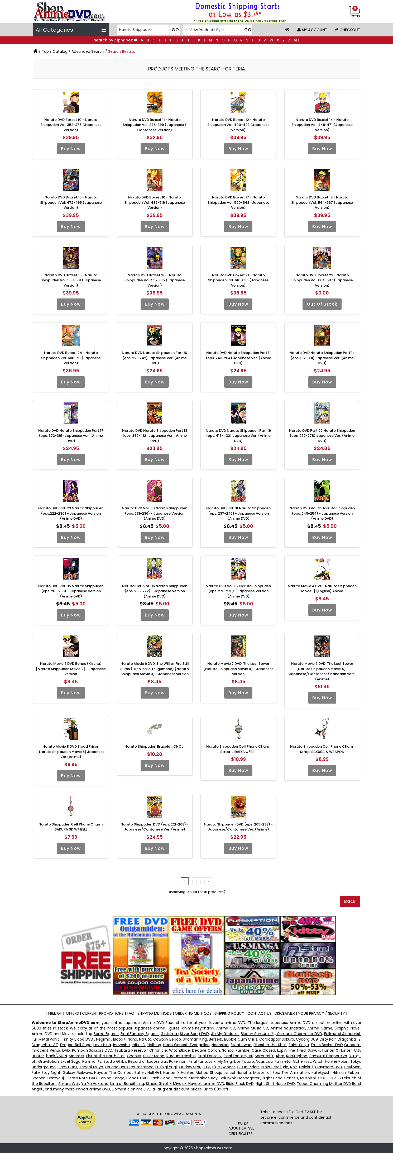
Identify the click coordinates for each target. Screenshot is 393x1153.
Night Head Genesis (280, 1078)
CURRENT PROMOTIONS (103, 1013)
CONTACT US (259, 1013)
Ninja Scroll (271, 1067)
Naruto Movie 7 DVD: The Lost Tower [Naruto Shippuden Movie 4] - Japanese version (238, 668)
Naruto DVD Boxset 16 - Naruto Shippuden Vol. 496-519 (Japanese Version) (154, 202)
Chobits (134, 1056)
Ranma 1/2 (92, 1061)
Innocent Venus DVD (51, 1050)
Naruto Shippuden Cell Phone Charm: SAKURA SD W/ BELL (71, 827)
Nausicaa (264, 1061)
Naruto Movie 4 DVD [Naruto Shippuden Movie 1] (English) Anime (322, 588)
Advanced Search (87, 51)
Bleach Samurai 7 (257, 1033)
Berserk (215, 1039)
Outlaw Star (189, 1067)
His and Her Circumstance (129, 1067)
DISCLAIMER (284, 1013)
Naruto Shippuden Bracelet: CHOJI (154, 746)
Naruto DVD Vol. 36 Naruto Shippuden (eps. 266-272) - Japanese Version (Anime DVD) (154, 591)
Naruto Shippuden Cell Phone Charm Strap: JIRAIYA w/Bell (238, 749)
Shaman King (195, 1039)
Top (45, 51)
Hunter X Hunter (337, 1050)
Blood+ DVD (136, 1078)
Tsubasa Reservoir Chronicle (140, 1050)
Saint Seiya (299, 1044)
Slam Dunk (67, 1067)
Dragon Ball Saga (76, 1044)
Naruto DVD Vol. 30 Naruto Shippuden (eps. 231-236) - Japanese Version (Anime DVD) (154, 513)
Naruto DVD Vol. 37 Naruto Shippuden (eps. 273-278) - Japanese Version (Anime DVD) (238, 591)
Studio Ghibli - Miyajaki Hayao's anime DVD (185, 1083)
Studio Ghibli (114, 1061)
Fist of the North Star (105, 1056)
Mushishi (308, 1078)
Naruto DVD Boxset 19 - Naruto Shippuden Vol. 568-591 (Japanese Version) (71, 280)
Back (350, 901)
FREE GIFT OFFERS (63, 1013)
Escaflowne (241, 1044)
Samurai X (264, 1056)
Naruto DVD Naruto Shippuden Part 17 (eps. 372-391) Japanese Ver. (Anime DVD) (70, 435)
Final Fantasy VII (238, 1056)
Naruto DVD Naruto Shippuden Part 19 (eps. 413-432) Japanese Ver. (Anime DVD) (238, 435)
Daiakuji (306, 1067)
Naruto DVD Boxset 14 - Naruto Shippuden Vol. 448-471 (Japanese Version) (322, 124)
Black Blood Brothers (168, 1078)
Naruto (145, 1039)
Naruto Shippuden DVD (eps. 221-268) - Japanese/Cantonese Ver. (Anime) (155, 827)
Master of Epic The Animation (281, 1072)
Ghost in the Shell (269, 1044)
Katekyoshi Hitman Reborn (336, 1072)
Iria (285, 1067)
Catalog (60, 51)
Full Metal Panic (46, 1039)
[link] (244, 1110)
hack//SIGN (56, 1056)
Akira (280, 1056)
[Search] (148, 30)
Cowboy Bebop (167, 1039)
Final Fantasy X (202, 1061)
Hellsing (154, 1044)
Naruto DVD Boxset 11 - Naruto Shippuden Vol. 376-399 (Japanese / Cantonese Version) (154, 124)
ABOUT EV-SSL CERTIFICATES (241, 1131)
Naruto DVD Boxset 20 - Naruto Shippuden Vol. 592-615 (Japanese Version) (154, 280)
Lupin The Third (291, 1050)
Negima (103, 1039)
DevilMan (352, 1067)
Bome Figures (106, 1033)
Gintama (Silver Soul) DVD (185, 1033)
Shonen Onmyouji (48, 1078)
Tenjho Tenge (111, 1078)
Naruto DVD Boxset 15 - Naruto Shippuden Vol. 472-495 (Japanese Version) (71, 202)
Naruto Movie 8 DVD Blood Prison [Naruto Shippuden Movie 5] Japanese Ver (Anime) (70, 751)
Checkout (347, 29)
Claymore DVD (328, 1067)
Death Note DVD (82, 1078)
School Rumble (236, 1050)
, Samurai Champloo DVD (298, 1033)
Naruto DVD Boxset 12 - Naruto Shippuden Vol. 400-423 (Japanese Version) (238, 124)
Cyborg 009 (307, 1039)
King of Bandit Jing (127, 1083)
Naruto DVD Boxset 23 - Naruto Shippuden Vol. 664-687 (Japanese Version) (322, 280)
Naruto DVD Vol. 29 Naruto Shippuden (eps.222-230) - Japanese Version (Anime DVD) (70, 513)
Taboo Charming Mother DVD (324, 1083)
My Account (312, 29)
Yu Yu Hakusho (94, 1083)
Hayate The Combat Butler (119, 1072)
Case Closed (263, 1050)
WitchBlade (179, 1050)
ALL (296, 40)
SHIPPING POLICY (229, 1013)
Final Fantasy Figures (140, 1033)
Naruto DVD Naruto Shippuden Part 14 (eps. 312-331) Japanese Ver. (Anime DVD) (322, 358)
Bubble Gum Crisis (240, 1039)
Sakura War (68, 1083)
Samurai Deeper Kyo (328, 1056)
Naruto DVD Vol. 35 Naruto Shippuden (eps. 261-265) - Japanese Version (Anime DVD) (70, 591)
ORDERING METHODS (193, 1013)
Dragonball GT (45, 1044)
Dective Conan (206, 1050)
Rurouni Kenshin (181, 1056)
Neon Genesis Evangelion (186, 1044)
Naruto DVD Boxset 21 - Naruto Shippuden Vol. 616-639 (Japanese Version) (238, 280)
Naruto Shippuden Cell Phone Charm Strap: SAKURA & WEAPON (322, 749)
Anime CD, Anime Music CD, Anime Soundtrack (260, 1028)
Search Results (121, 51)
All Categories (71, 30)
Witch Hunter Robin (330, 1061)
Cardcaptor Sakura (276, 1039)
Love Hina (102, 1044)
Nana (132, 1039)
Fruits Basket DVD (327, 1044)
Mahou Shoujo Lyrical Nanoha (223, 1072)
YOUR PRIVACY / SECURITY (321, 1013)
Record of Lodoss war (147, 1061)
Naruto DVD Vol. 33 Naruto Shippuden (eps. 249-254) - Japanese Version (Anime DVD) (322, 513)
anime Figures (166, 1028)
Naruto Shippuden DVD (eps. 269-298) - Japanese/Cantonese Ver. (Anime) (238, 827)
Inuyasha (121, 1044)
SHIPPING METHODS (154, 1013)
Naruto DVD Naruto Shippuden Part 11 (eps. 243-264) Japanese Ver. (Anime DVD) (238, 358)
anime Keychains (198, 1028)
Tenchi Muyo (91, 1067)
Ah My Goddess (225, 1033)
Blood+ (119, 1039)
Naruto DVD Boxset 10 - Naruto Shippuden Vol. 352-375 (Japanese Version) (71, 124)
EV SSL (244, 1123)
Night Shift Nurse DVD (275, 1083)
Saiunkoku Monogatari (240, 1078)
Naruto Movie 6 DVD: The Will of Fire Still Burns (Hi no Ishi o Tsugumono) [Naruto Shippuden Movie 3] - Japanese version (154, 668)
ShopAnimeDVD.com (213, 1148)
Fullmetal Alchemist (342, 1033)
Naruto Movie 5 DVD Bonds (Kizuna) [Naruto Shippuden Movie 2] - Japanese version (71, 668)
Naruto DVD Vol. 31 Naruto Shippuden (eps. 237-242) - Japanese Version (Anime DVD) (238, 513)
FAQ (130, 1013)
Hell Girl (154, 1072)
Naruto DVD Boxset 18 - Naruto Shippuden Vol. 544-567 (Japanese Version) (322, 202)
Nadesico (220, 1044)
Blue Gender (223, 1067)
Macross (76, 1056)
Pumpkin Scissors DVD (92, 1050)
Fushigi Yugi (166, 1067)
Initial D (138, 1044)
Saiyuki (314, 1050)
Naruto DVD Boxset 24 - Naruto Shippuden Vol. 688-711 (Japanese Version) (71, 358)
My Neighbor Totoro (236, 1061)
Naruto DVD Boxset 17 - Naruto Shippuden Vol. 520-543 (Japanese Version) (238, 202)
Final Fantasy (210, 1056)
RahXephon (296, 1056)
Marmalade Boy (203, 1078)
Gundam (352, 1044)
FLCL (206, 1067)
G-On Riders (248, 1067)
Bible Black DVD (240, 1083)
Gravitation (48, 1061)
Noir (293, 1067)
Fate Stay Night (46, 1072)
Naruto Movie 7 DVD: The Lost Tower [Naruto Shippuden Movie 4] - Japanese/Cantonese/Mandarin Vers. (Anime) (322, 671)
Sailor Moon (154, 1056)
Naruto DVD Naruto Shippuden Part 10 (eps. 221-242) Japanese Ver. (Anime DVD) (154, 358)
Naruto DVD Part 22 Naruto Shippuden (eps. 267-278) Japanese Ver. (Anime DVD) (322, 435)
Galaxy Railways (77, 1072)
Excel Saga (70, 1061)
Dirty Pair (328, 1039)
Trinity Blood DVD (78, 1039)
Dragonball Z (349, 1039)
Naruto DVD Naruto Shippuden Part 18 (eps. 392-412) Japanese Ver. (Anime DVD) (154, 435)
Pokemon (177, 1061)
